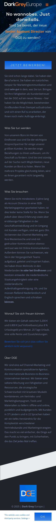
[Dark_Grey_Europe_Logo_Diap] (23, 3)
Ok (43, 516)
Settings (25, 518)
